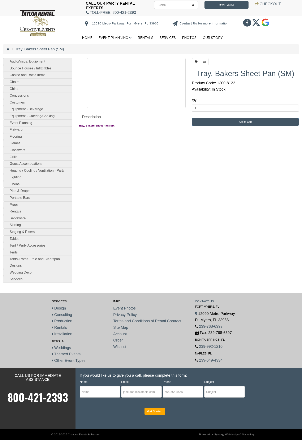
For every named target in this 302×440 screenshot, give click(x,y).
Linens (15, 184)
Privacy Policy (125, 315)
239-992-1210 (211, 346)
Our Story (213, 38)
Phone (167, 382)
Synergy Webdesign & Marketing (234, 434)
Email (125, 382)
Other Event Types (69, 360)
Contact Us (189, 23)
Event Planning (115, 38)
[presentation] (105, 415)
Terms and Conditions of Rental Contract (147, 321)
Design (59, 308)
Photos (189, 38)
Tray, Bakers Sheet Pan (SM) (39, 49)
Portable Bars (20, 198)
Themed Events (66, 354)
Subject (209, 382)
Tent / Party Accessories (28, 245)
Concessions (19, 95)
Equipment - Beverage (26, 109)
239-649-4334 (211, 360)
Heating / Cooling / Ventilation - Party (37, 170)
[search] (171, 5)
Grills (13, 157)
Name (83, 382)
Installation (62, 334)
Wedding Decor (21, 272)
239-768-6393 (211, 326)
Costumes (17, 102)
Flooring (16, 136)
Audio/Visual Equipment (27, 61)
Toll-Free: (111, 12)
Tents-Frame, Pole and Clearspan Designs (35, 262)
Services (168, 38)
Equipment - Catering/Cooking (32, 116)
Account (120, 334)
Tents (14, 252)
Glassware (18, 150)
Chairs (14, 82)
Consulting (62, 315)
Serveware (18, 218)
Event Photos (124, 308)
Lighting (15, 177)
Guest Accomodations (26, 163)
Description (91, 117)
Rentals (145, 38)
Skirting (15, 225)
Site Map (120, 327)
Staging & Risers (22, 232)
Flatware (16, 129)
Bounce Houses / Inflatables (30, 68)
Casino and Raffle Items (27, 75)
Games (15, 143)
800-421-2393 (38, 397)
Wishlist (119, 347)
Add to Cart (245, 121)
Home (87, 38)
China (14, 89)
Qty (194, 100)
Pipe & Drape (20, 191)
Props (14, 204)
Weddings (61, 348)
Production (62, 321)
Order (118, 340)
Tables (14, 238)
